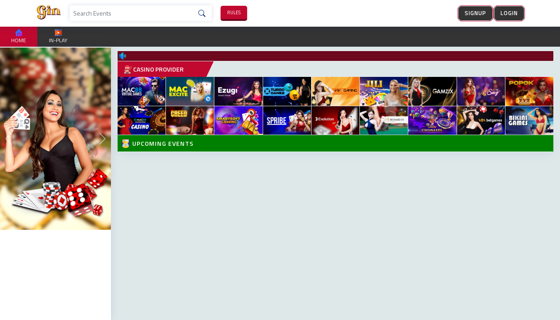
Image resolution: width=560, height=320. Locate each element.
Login (509, 12)
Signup (475, 12)
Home (18, 36)
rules (234, 12)
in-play (58, 36)
